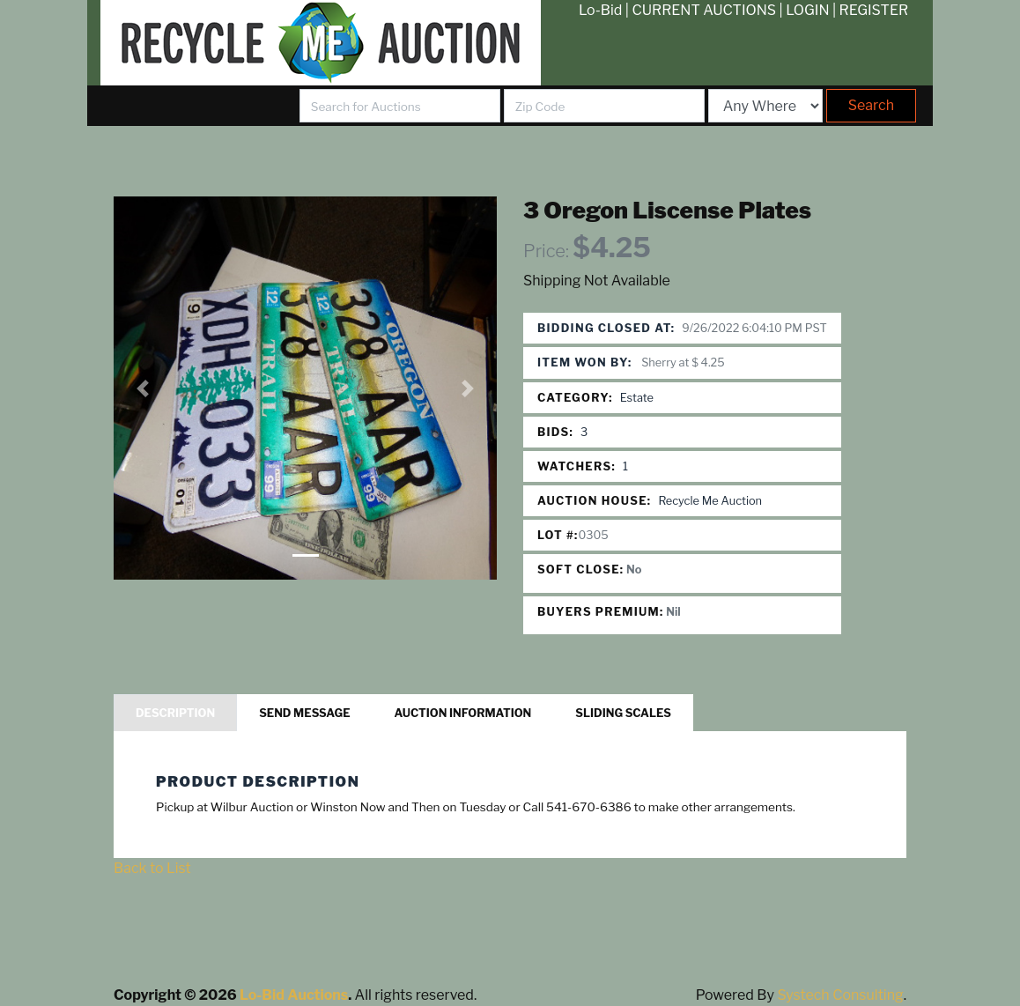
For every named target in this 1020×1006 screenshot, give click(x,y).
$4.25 (612, 247)
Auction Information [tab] (463, 713)
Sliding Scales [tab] (623, 713)
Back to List (152, 868)
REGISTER (874, 10)
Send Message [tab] (304, 713)
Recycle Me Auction (710, 500)
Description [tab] (175, 713)
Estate (637, 397)
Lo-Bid (600, 10)
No (633, 569)
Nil (673, 611)
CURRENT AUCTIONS (704, 10)
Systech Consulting (840, 995)
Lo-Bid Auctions (294, 995)
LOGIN (807, 10)
